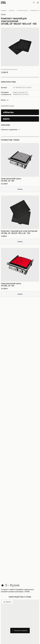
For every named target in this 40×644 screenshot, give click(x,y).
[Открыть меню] (38, 2)
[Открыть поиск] (34, 2)
